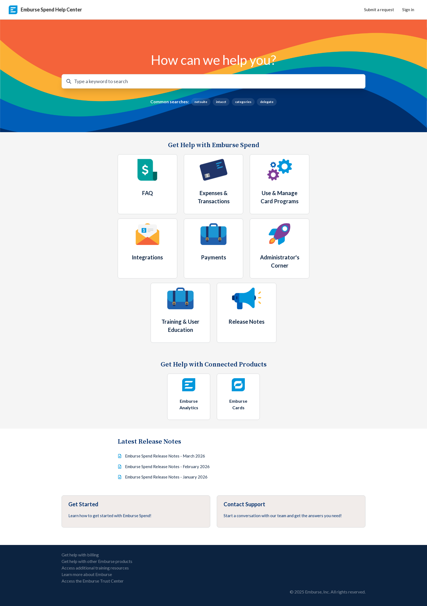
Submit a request (379, 9)
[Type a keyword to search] (213, 81)
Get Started (83, 504)
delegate (266, 102)
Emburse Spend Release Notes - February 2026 (167, 466)
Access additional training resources (95, 567)
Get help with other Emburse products (97, 561)
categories (243, 102)
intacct (221, 102)
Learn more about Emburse (87, 574)
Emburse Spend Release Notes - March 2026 (165, 455)
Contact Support (244, 504)
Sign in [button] (408, 9)
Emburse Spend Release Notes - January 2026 (166, 476)
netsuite (200, 102)
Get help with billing (80, 554)
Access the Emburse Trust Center (93, 580)
